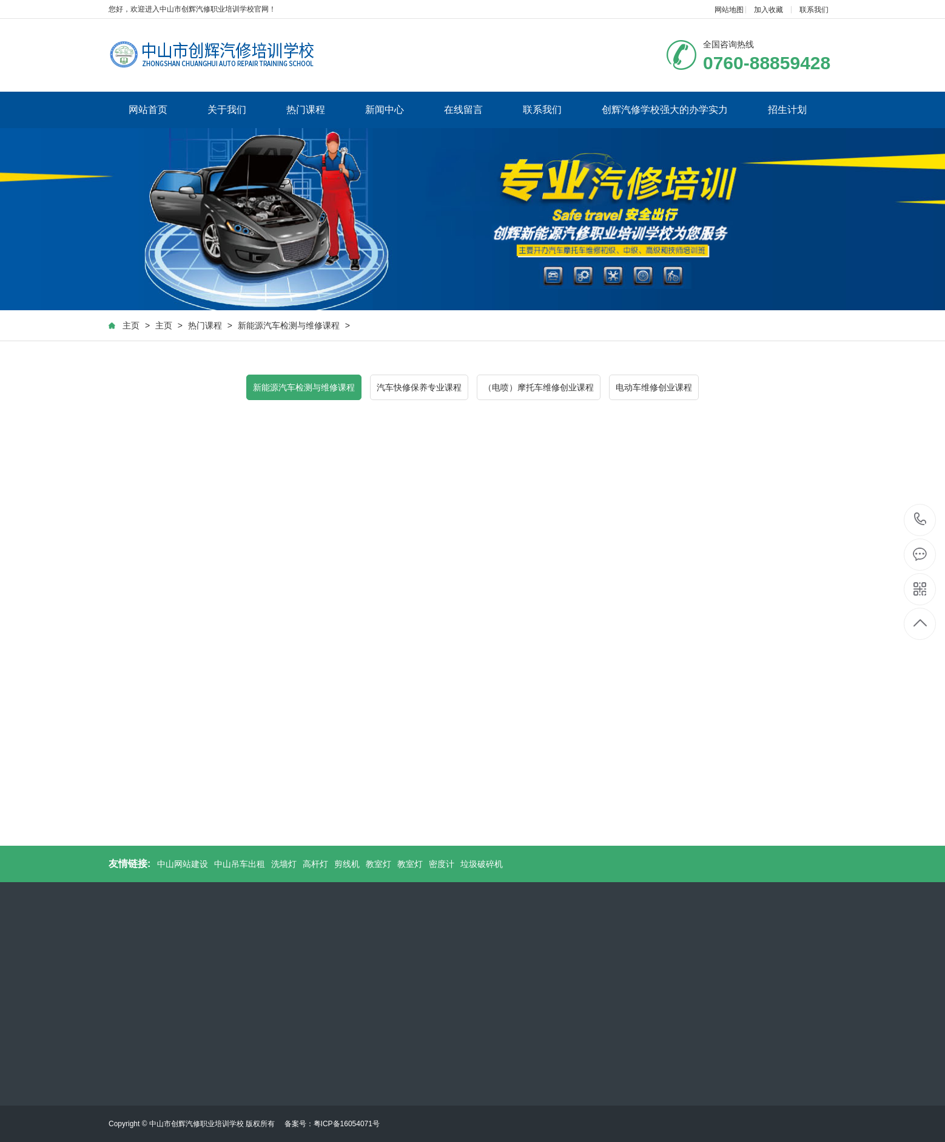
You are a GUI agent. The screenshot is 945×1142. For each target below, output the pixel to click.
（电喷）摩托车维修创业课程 (538, 387)
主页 (131, 325)
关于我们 (226, 109)
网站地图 (729, 9)
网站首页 (148, 109)
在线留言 (463, 109)
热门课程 (305, 109)
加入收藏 (768, 9)
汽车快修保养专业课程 (419, 387)
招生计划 (787, 109)
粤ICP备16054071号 (347, 1124)
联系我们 (814, 9)
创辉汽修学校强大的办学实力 (665, 109)
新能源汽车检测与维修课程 (289, 325)
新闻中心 (384, 109)
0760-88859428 (920, 520)
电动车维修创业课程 (654, 387)
